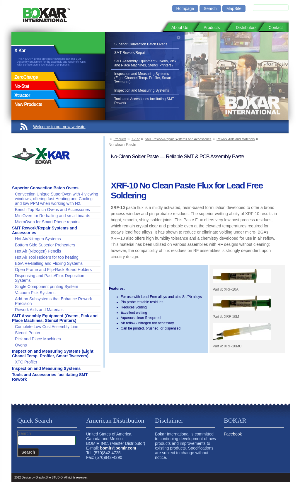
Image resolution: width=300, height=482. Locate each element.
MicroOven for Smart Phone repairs (47, 221)
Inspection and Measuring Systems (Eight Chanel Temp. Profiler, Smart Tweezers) (52, 353)
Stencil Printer (27, 332)
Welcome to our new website (59, 126)
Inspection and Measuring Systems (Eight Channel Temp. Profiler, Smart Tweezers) (142, 78)
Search (210, 8)
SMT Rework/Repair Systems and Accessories (44, 230)
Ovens (21, 345)
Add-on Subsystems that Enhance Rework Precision (53, 301)
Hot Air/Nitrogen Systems (38, 238)
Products (212, 27)
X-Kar (136, 139)
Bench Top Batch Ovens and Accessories (52, 209)
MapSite (233, 8)
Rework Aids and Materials (39, 309)
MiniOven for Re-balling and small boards (52, 215)
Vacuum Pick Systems (35, 292)
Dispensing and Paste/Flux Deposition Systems (49, 278)
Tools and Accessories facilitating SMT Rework (144, 101)
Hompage (185, 8)
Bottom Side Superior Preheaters (45, 245)
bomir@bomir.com (118, 448)
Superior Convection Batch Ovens (140, 44)
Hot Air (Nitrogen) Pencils (38, 251)
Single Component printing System (46, 286)
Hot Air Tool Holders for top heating (47, 257)
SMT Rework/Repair (130, 53)
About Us (179, 27)
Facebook (233, 434)
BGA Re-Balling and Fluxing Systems (49, 263)
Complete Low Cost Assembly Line (46, 326)
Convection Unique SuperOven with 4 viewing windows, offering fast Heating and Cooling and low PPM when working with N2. (56, 199)
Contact (276, 27)
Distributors (246, 27)
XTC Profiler (26, 362)
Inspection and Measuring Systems (141, 90)
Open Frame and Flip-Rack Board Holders (53, 269)
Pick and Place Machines (38, 339)
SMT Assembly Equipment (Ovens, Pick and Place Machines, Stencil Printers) (145, 63)
